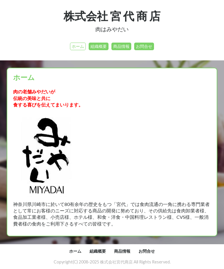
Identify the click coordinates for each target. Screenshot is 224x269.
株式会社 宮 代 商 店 (112, 15)
